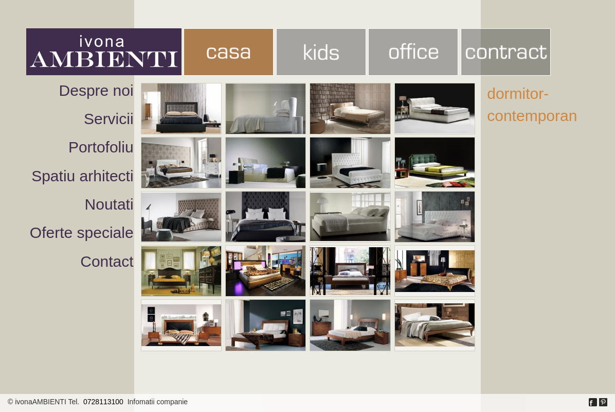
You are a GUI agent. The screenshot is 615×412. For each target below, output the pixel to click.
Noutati (109, 204)
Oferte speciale (82, 232)
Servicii (109, 118)
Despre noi (96, 90)
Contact (106, 261)
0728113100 (103, 402)
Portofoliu (101, 147)
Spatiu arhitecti (82, 175)
